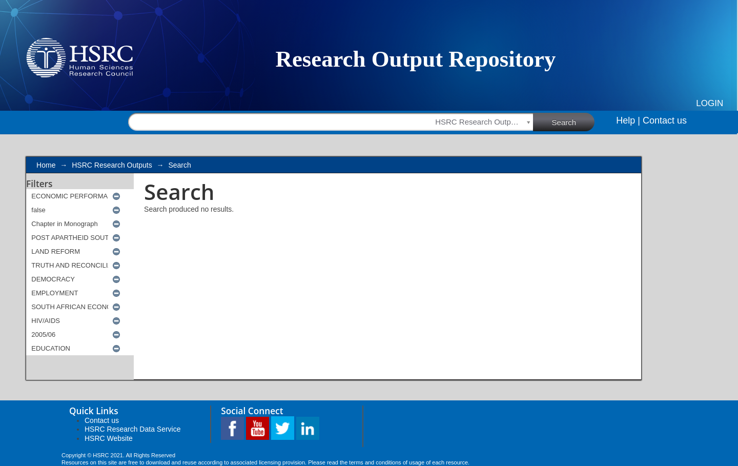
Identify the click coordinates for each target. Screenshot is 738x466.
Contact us (665, 120)
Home (45, 165)
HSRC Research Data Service (133, 429)
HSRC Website (109, 438)
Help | (628, 120)
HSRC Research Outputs (112, 165)
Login (709, 103)
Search (573, 121)
